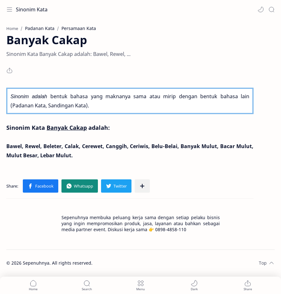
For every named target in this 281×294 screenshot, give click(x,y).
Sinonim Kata (32, 9)
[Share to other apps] (142, 186)
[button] (260, 9)
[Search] (271, 9)
